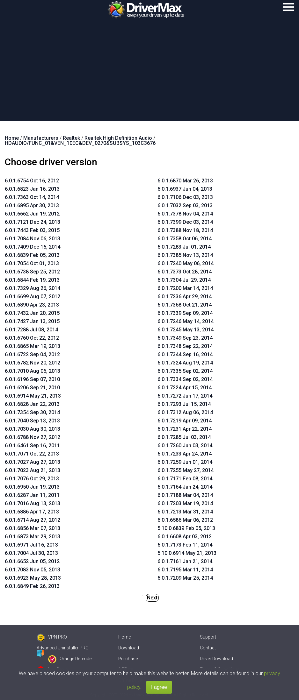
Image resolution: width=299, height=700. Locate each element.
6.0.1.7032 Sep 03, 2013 (185, 205)
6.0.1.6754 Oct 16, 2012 (32, 181)
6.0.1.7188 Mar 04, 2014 (185, 495)
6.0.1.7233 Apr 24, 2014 (184, 454)
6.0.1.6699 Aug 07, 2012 (32, 296)
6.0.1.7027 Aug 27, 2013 (32, 462)
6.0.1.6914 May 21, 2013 (33, 396)
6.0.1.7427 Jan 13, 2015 (32, 321)
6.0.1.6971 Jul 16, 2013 (31, 545)
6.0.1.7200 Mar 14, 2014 (185, 288)
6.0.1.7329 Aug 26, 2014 (32, 288)
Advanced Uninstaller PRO (63, 648)
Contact (208, 648)
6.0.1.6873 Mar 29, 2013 (32, 537)
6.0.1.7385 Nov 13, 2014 (185, 255)
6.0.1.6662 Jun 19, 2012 (32, 214)
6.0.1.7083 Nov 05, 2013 (32, 570)
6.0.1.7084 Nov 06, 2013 (32, 239)
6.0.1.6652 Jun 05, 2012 (32, 561)
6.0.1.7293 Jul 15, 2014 (184, 404)
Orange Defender (70, 658)
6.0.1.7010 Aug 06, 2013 (32, 371)
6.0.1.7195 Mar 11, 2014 (185, 570)
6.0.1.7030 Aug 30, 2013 (32, 429)
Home (124, 637)
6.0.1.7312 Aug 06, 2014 (185, 412)
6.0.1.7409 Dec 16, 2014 (32, 247)
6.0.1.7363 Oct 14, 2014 (32, 197)
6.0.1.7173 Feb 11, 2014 (184, 545)
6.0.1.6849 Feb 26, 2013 (32, 586)
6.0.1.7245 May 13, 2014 (185, 330)
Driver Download (216, 658)
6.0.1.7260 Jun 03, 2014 (184, 445)
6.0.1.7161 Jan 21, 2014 (184, 561)
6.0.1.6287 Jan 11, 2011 (32, 495)
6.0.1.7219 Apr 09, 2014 (184, 421)
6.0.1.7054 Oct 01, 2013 (32, 263)
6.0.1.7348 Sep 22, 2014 (185, 346)
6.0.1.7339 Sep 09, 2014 (185, 313)
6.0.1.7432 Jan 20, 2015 (32, 313)
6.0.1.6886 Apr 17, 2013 (32, 512)
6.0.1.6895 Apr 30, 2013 (32, 205)
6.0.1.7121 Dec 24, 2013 (32, 222)
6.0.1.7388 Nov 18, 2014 (185, 230)
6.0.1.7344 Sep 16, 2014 (185, 354)
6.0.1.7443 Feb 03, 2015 (32, 230)
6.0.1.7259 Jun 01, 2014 (184, 462)
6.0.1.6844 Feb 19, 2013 (32, 280)
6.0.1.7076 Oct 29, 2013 (32, 479)
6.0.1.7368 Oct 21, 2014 (184, 305)
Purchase (128, 658)
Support (208, 637)
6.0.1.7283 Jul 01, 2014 (184, 247)
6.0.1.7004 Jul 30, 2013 (31, 553)
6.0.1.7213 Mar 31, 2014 (185, 512)
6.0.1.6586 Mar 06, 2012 (185, 520)
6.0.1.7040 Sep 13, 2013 (32, 421)
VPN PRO (52, 637)
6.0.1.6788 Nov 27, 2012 (32, 437)
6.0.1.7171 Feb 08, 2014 (184, 479)
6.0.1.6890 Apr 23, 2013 (32, 305)
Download (128, 648)
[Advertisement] (149, 73)
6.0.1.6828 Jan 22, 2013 (32, 404)
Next (152, 598)
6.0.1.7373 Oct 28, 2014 (184, 272)
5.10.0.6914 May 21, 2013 (186, 553)
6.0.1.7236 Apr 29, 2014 (184, 296)
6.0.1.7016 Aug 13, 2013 (32, 503)
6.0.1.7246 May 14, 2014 (185, 321)
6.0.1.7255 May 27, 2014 (185, 470)
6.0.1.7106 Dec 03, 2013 (185, 197)
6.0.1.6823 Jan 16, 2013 (32, 189)
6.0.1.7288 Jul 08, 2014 (31, 330)
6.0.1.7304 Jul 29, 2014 (184, 280)
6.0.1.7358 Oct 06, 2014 (184, 239)
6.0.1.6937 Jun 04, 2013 (184, 189)
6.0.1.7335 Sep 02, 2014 (185, 371)
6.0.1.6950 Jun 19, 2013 (32, 487)
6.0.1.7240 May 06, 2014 (185, 263)
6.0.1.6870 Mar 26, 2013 (185, 181)
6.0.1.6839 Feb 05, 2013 (32, 255)
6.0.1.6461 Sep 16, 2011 (32, 445)
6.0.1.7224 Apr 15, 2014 (184, 388)
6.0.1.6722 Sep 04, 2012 (32, 354)
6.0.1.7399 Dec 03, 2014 (185, 222)
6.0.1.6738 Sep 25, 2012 (32, 272)
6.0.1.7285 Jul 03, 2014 (184, 437)
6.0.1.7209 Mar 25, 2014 (185, 578)
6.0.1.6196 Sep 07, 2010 (32, 379)
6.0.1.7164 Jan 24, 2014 (184, 487)
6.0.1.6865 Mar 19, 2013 (32, 346)
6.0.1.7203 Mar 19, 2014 (185, 503)
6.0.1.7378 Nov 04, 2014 (185, 214)
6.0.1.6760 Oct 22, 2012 (32, 338)
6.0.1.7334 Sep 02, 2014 (185, 379)
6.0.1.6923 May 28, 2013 (33, 578)
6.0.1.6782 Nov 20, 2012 (32, 363)
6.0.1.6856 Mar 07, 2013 (32, 528)
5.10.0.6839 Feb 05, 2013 (186, 528)
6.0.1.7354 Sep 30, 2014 (32, 412)
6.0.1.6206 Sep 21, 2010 (32, 388)
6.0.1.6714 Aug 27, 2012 (32, 520)
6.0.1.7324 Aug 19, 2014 (185, 363)
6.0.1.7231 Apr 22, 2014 (184, 429)
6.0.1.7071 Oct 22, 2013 (32, 454)
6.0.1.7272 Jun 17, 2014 (184, 396)
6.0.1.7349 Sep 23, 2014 (185, 338)
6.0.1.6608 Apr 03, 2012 (184, 537)
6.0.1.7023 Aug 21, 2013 (32, 470)
